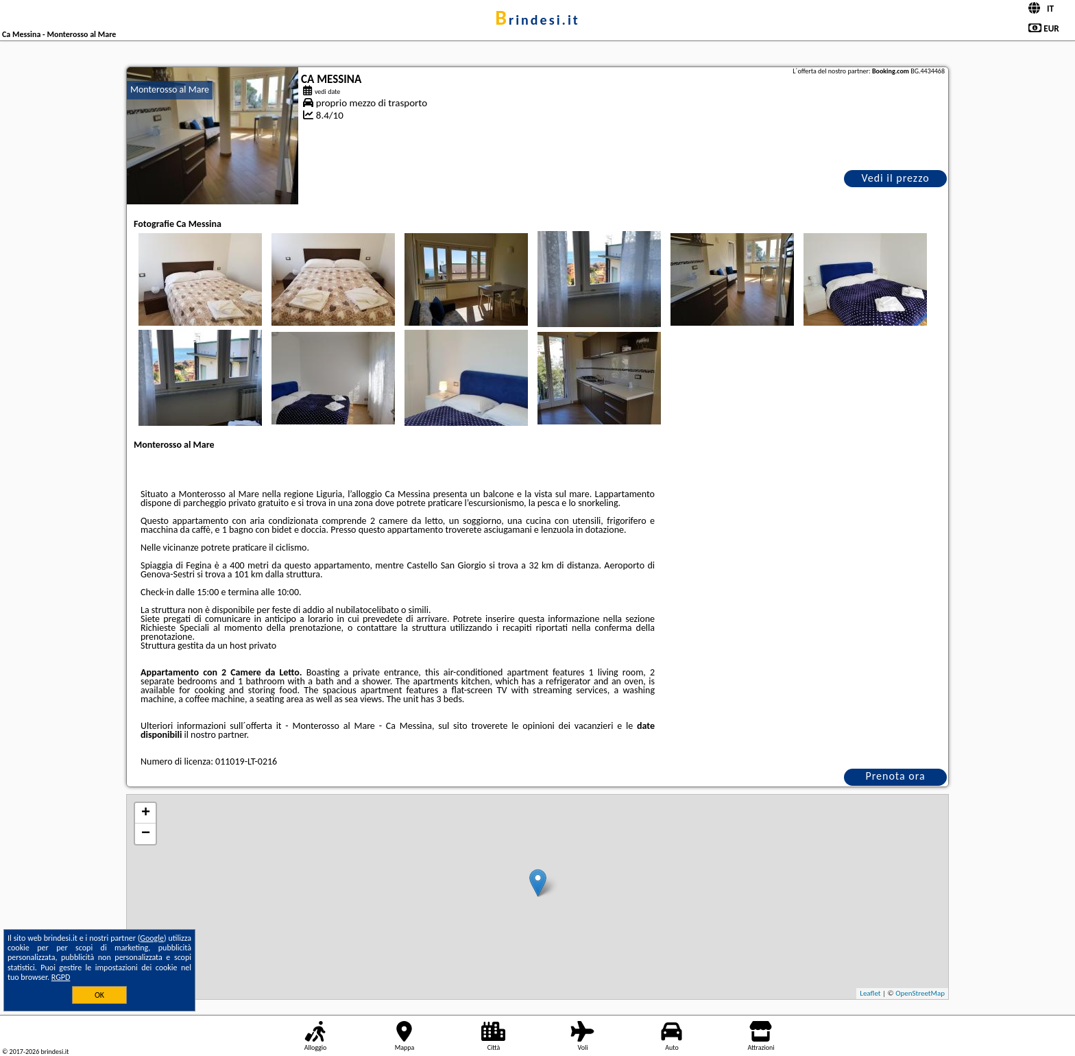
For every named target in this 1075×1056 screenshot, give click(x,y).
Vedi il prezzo (895, 177)
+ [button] (145, 813)
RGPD (61, 977)
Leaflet (870, 993)
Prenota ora (895, 775)
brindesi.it (537, 20)
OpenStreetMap (920, 993)
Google (152, 938)
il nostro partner (215, 735)
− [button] (145, 834)
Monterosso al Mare (169, 89)
